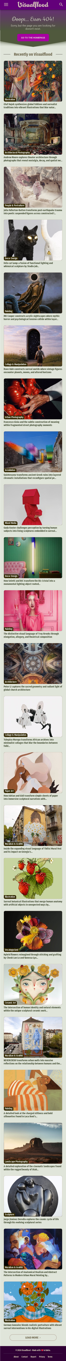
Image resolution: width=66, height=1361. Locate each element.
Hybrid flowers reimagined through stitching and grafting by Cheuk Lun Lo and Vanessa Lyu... (32, 956)
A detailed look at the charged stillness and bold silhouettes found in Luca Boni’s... (28, 1115)
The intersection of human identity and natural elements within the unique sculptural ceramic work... (32, 1009)
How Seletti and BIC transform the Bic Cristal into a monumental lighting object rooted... (29, 582)
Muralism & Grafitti (14, 843)
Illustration (10, 99)
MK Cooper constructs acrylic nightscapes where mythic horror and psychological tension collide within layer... (32, 317)
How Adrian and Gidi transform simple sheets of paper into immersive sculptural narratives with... (31, 797)
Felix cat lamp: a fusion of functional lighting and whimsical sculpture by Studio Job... (28, 264)
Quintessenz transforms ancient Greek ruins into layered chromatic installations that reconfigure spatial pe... (32, 476)
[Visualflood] (33, 5)
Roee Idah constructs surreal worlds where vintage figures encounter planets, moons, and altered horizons (33, 370)
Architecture (11, 681)
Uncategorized (11, 949)
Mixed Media (10, 523)
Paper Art (9, 791)
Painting (8, 311)
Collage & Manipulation (15, 364)
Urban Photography (14, 417)
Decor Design (11, 258)
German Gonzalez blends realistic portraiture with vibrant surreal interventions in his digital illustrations (33, 1326)
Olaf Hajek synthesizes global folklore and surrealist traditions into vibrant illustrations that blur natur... (30, 106)
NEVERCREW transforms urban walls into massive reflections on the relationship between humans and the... (32, 1062)
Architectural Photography (17, 152)
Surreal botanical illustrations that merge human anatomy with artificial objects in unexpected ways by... (33, 903)
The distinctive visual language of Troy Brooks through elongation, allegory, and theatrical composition (31, 635)
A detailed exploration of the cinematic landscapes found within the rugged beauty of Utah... (32, 1168)
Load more (33, 1337)
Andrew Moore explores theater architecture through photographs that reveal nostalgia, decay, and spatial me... (33, 159)
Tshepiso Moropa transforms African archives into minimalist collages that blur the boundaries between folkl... (31, 743)
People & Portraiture (14, 205)
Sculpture (9, 1214)
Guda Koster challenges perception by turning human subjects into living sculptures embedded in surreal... (30, 529)
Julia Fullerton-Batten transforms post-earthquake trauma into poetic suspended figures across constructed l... (33, 212)
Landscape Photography (16, 1161)
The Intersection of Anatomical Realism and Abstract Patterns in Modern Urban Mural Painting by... (30, 1274)
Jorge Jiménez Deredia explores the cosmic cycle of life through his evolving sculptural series (31, 1221)
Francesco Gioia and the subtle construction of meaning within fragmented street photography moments (31, 423)
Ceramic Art (10, 1002)
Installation (10, 470)
